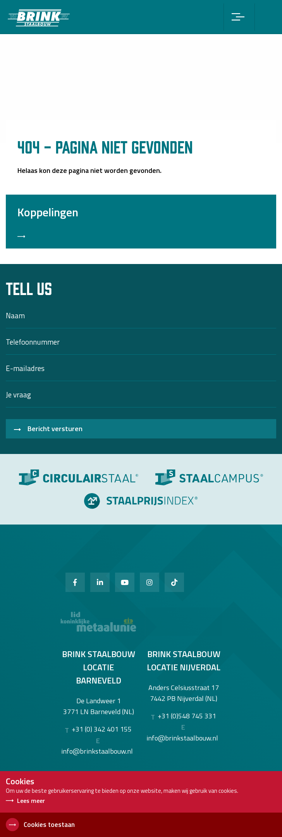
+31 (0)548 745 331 (187, 716)
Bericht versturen (55, 428)
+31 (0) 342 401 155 (102, 729)
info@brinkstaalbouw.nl (97, 751)
